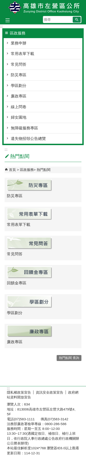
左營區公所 (43, 7)
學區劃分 (18, 86)
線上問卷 (18, 107)
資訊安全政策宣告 (49, 392)
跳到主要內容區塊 (2, 2)
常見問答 (18, 64)
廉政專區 (18, 96)
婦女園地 (18, 117)
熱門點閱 (43, 170)
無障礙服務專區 (24, 128)
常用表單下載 (22, 54)
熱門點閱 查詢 (69, 358)
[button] (77, 20)
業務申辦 (18, 43)
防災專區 (18, 75)
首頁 (12, 170)
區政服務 (27, 170)
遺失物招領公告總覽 (28, 138)
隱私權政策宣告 (19, 392)
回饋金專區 (16, 283)
